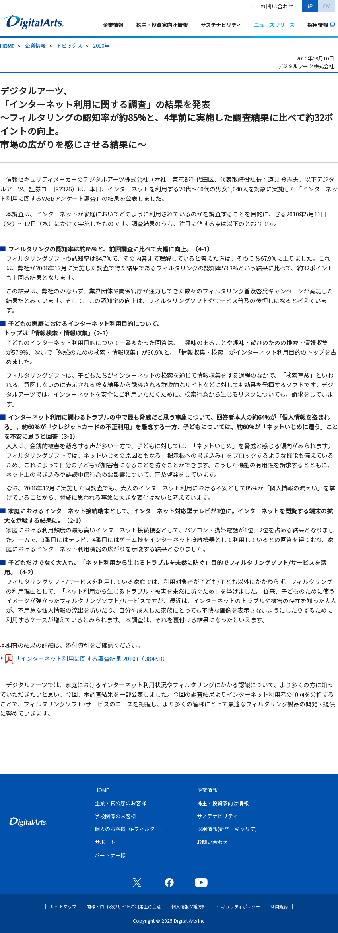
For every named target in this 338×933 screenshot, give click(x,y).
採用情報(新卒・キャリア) (227, 829)
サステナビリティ (220, 25)
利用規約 (279, 906)
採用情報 (317, 25)
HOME (7, 46)
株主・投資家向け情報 (162, 25)
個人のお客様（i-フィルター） (130, 829)
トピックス (69, 45)
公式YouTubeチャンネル (201, 882)
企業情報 (113, 25)
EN (326, 6)
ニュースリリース (274, 25)
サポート (105, 842)
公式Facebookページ (169, 882)
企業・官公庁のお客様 (120, 803)
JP (309, 6)
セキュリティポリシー (238, 906)
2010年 (101, 45)
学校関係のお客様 (115, 816)
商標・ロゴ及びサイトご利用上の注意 (124, 906)
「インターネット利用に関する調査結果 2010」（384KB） (86, 658)
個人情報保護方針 (188, 906)
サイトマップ (63, 906)
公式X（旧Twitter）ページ (136, 882)
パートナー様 (110, 855)
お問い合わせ (277, 6)
